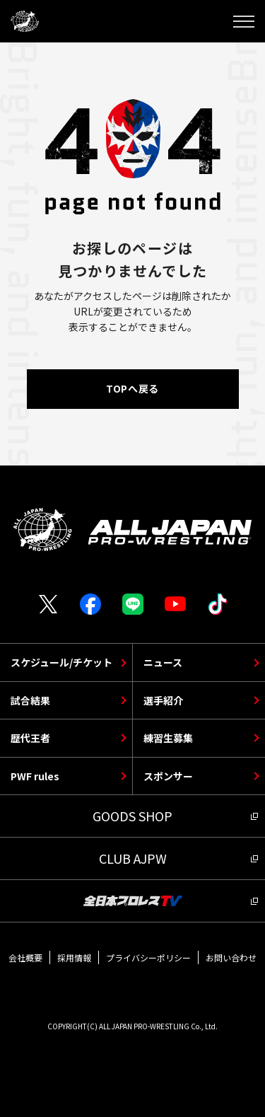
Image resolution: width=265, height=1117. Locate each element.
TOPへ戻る (132, 388)
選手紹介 (163, 700)
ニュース (162, 662)
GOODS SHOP (132, 815)
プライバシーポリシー (148, 957)
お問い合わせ (231, 957)
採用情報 (74, 957)
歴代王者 (30, 738)
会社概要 (25, 957)
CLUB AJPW (133, 858)
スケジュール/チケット (61, 662)
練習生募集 (168, 738)
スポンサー (168, 776)
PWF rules (35, 776)
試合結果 (30, 700)
